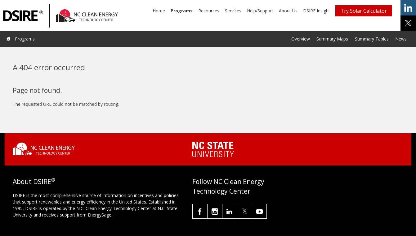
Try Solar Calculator (364, 10)
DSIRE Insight (316, 11)
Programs (182, 11)
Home (159, 11)
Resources (208, 11)
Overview (300, 39)
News (401, 39)
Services (233, 11)
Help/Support (260, 11)
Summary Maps (332, 39)
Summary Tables (372, 39)
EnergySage (99, 215)
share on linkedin (408, 7)
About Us (288, 11)
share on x (408, 23)
